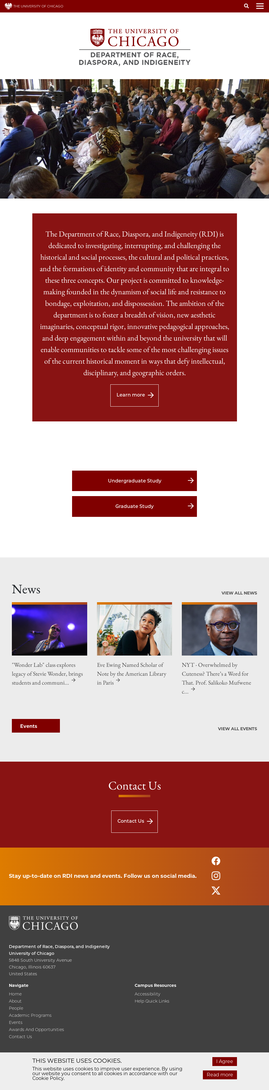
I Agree (224, 1061)
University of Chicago (31, 953)
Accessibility (147, 994)
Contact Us (130, 821)
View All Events (237, 728)
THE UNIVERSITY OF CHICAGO (33, 6)
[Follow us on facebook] (215, 863)
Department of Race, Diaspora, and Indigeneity (59, 946)
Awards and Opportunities (36, 1029)
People (16, 1008)
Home (15, 994)
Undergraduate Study (134, 481)
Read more (220, 1075)
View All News (239, 593)
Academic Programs (30, 1015)
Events (16, 1022)
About (15, 1001)
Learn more (131, 395)
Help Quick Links (152, 1001)
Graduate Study (134, 506)
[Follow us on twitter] (215, 893)
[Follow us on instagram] (215, 878)
